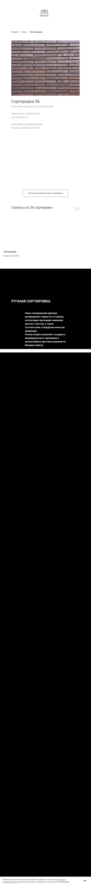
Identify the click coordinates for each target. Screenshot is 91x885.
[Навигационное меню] (2, 2)
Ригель (24, 32)
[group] (19, 196)
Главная (14, 32)
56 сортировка (36, 32)
